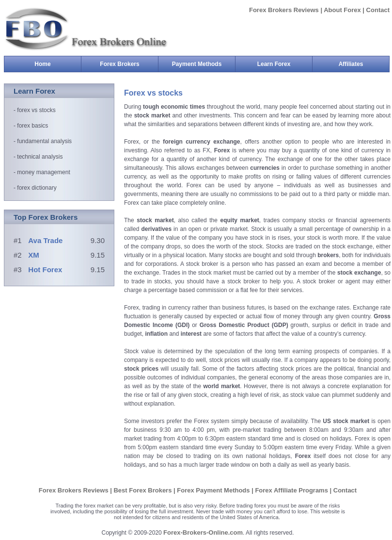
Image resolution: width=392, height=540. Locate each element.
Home (42, 64)
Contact (378, 10)
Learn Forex (284, 64)
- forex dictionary (35, 187)
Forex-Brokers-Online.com (203, 532)
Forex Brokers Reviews (284, 10)
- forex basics (31, 125)
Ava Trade (45, 240)
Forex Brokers (129, 64)
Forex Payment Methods (214, 490)
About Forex (342, 10)
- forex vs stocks (35, 110)
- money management (42, 172)
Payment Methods (203, 64)
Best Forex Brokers (143, 490)
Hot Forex (45, 269)
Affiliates (351, 64)
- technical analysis (38, 156)
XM (33, 255)
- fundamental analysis (43, 141)
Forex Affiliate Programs (292, 490)
